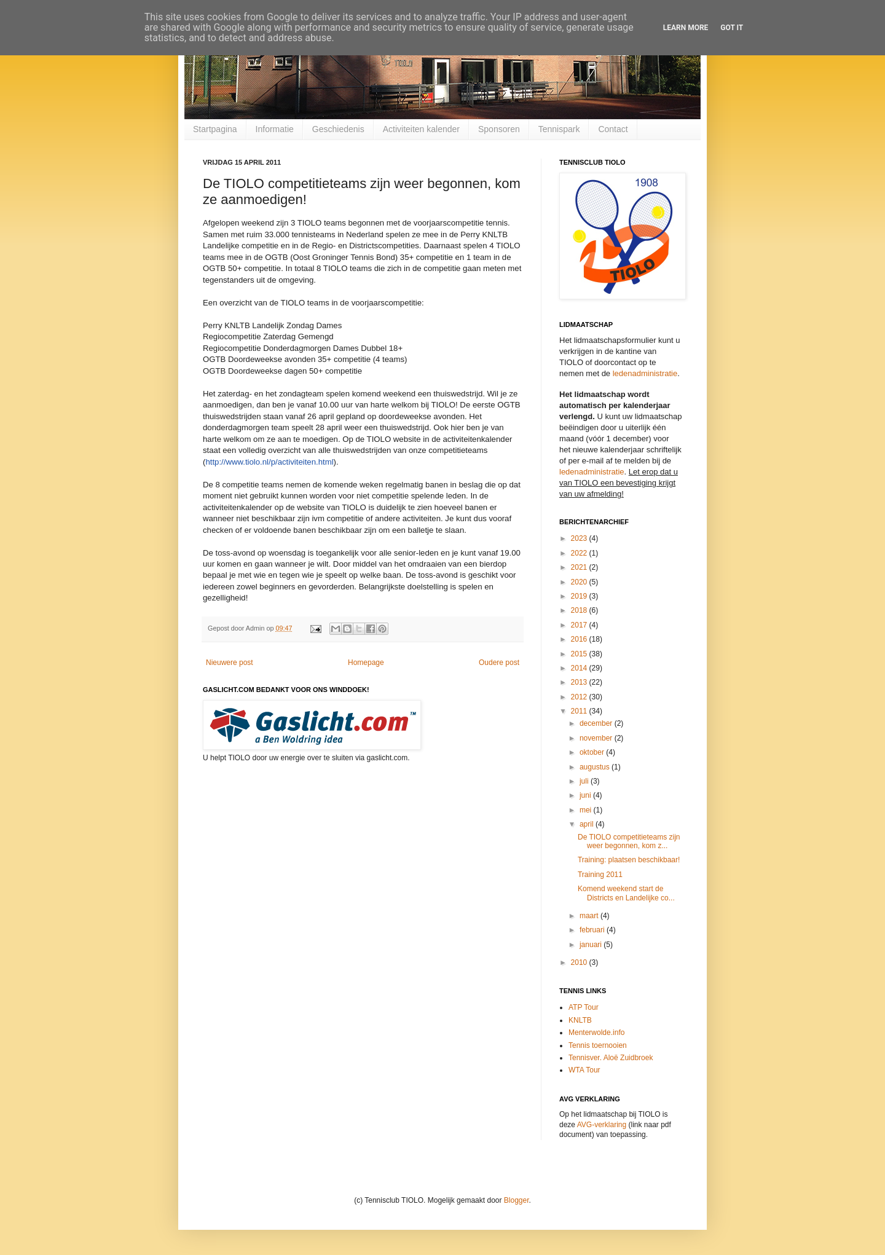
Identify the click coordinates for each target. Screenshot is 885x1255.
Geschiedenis (338, 129)
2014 (580, 668)
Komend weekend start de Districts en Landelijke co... (626, 893)
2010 (580, 962)
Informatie (275, 129)
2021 (580, 567)
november (597, 738)
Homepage (366, 662)
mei (587, 810)
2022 (580, 553)
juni (586, 795)
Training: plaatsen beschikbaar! (629, 860)
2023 (580, 538)
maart (590, 915)
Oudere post (499, 662)
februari (593, 930)
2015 (580, 654)
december (597, 723)
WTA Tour (584, 1070)
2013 (580, 682)
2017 (580, 625)
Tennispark (559, 129)
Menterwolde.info (596, 1032)
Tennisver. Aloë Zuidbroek (610, 1057)
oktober (593, 752)
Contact (612, 129)
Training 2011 (600, 874)
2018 (580, 610)
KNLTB (580, 1020)
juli (585, 781)
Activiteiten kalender (421, 129)
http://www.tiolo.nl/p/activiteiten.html (269, 461)
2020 (580, 582)
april (588, 824)
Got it (731, 27)
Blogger (516, 1200)
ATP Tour (583, 1007)
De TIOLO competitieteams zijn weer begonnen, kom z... (629, 841)
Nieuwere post (229, 662)
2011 (580, 711)
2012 (580, 697)
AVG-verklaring (601, 1124)
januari (592, 944)
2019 (580, 596)
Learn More (686, 27)
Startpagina (215, 129)
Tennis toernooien (597, 1045)
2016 (580, 639)
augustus (596, 767)
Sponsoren (499, 129)
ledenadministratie (645, 373)
